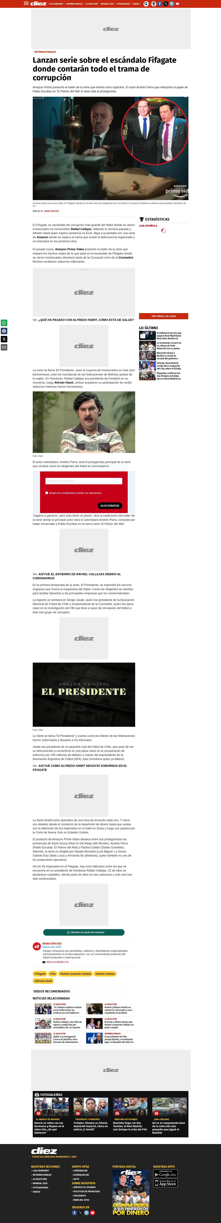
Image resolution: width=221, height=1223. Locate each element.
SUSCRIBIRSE (109, 505)
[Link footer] (44, 1151)
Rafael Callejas (106, 973)
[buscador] (146, 4)
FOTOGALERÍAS (51, 1095)
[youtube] (92, 1212)
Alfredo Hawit (44, 981)
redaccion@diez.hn (56, 962)
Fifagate (41, 973)
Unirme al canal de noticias (87, 932)
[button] (4, 323)
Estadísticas (157, 219)
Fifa (53, 973)
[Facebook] (74, 1212)
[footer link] (110, 1158)
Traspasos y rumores (87, 1119)
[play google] (171, 1173)
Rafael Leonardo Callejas (76, 973)
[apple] (171, 1183)
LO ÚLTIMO (148, 328)
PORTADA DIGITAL (124, 1166)
